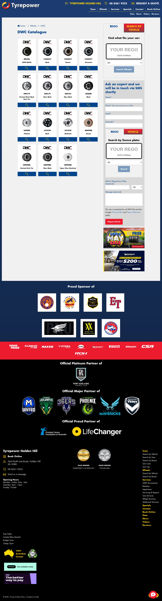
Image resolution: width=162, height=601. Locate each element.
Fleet (132, 14)
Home (21, 26)
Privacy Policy (117, 212)
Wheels (103, 9)
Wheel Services (149, 499)
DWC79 (27, 94)
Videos (146, 14)
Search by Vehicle (150, 454)
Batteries (146, 486)
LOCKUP (47, 130)
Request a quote (145, 3)
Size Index (7, 534)
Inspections (147, 489)
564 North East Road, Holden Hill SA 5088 (24, 463)
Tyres (93, 9)
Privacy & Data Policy (17, 597)
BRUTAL (27, 59)
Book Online (153, 9)
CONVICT (47, 59)
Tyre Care (147, 463)
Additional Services (151, 502)
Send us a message (17, 474)
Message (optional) (113, 192)
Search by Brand (149, 460)
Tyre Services (148, 495)
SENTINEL (88, 130)
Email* (108, 113)
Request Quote (114, 222)
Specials (127, 9)
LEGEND (88, 94)
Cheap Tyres (8, 543)
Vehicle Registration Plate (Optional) (115, 182)
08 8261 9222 (118, 3)
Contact (139, 9)
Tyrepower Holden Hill (83, 3)
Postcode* (109, 122)
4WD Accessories (150, 483)
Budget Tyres (8, 540)
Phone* (119, 105)
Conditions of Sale (32, 597)
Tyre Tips (146, 467)
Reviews (155, 14)
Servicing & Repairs (151, 492)
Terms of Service (133, 212)
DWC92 (68, 94)
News (139, 14)
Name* (108, 97)
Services (115, 9)
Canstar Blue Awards (11, 537)
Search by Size (149, 457)
